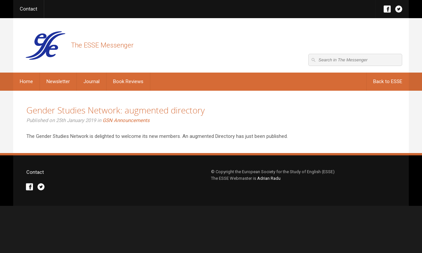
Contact (28, 9)
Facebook (387, 9)
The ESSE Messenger (45, 45)
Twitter (399, 9)
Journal (91, 81)
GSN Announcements (126, 120)
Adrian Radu (269, 225)
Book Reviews (128, 81)
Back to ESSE (387, 81)
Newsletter (58, 81)
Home (26, 81)
